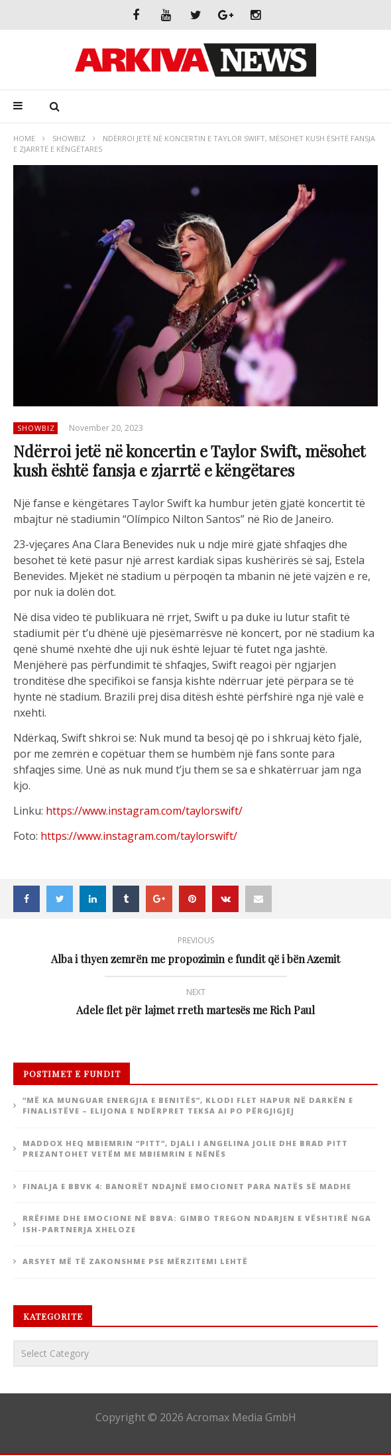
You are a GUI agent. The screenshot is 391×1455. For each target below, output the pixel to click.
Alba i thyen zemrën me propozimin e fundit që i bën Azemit (195, 952)
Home (24, 138)
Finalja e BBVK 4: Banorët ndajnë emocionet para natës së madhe (187, 1186)
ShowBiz (68, 138)
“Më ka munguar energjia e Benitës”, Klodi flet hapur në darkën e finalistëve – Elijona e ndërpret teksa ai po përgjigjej (188, 1105)
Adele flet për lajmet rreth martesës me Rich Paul (195, 1004)
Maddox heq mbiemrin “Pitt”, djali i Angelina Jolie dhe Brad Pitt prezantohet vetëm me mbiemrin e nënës (185, 1148)
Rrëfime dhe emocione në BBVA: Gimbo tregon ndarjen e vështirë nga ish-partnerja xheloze (197, 1223)
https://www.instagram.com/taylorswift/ (144, 810)
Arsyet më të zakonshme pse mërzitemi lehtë (135, 1261)
